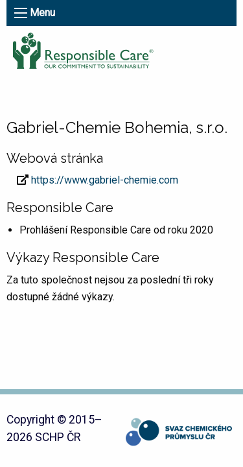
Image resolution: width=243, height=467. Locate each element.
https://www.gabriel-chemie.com (104, 180)
